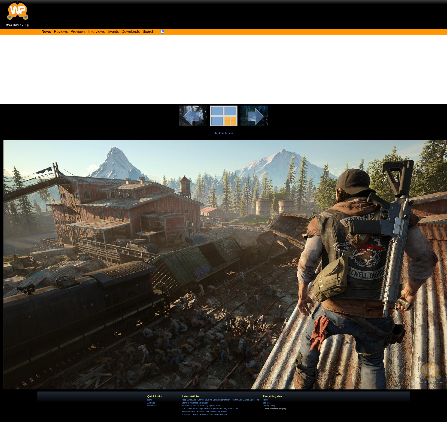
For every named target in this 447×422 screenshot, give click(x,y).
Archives (151, 403)
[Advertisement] (223, 69)
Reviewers (152, 405)
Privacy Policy (269, 405)
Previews (78, 31)
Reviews (61, 31)
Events (113, 31)
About (265, 400)
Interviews (96, 31)
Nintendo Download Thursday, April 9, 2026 (201, 405)
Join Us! (266, 403)
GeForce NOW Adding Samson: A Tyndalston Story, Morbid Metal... (211, 408)
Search (148, 31)
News (149, 400)
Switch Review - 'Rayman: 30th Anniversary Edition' (204, 411)
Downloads (131, 31)
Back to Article (223, 133)
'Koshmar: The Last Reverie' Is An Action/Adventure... (205, 414)
